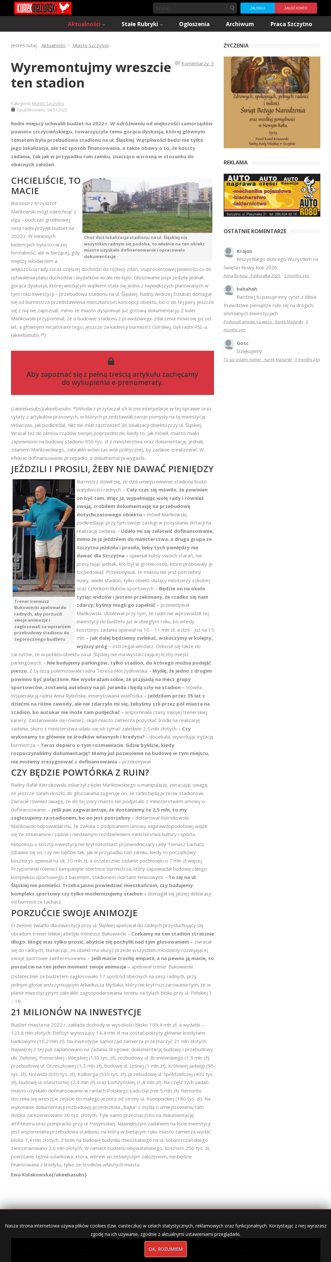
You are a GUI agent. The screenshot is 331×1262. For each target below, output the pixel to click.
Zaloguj (257, 8)
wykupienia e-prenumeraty (117, 382)
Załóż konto (295, 8)
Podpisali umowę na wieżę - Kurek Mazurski (263, 322)
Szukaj (231, 8)
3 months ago (296, 275)
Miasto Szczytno (48, 103)
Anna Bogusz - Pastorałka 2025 (252, 275)
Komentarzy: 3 (197, 63)
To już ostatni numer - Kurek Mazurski (258, 359)
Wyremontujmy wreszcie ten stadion (91, 74)
